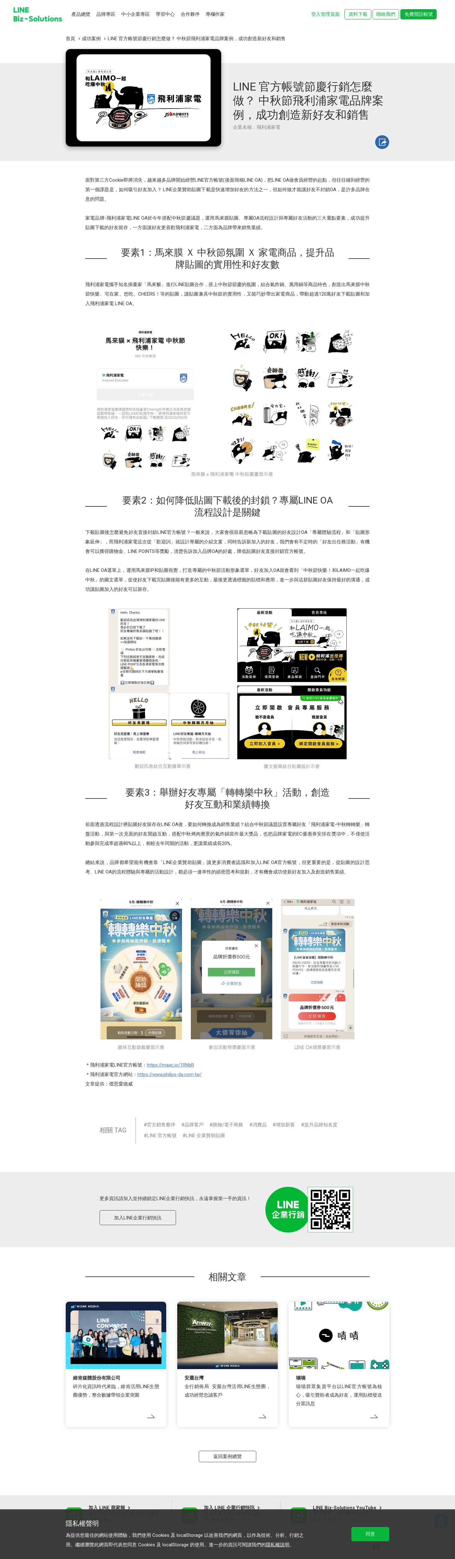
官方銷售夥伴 (161, 1125)
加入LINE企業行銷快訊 (137, 1218)
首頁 (70, 38)
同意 (370, 1534)
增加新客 (285, 1125)
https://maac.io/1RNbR (170, 1065)
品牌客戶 (194, 1125)
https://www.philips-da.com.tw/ (169, 1074)
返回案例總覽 (227, 1456)
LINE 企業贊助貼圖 (205, 1135)
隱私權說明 (277, 1545)
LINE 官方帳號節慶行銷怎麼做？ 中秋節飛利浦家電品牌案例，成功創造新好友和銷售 (197, 38)
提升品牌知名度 (320, 1125)
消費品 (259, 1125)
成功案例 (91, 38)
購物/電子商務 (228, 1125)
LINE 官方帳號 (162, 1135)
